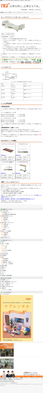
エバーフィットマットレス (8, 144)
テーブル (5, 248)
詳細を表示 (3, 155)
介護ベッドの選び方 (5, 284)
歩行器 (2, 268)
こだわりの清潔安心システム (7, 283)
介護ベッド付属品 (5, 243)
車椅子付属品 (4, 265)
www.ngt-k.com (14, 382)
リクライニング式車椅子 (8, 263)
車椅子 (2, 257)
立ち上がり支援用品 (7, 250)
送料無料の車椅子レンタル (7, 216)
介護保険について (5, 279)
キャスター (5, 252)
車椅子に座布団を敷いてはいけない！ (9, 281)
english (4, 229)
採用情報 (9, 377)
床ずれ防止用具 (4, 253)
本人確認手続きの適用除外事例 (9, 214)
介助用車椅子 (5, 258)
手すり (2, 273)
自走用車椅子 (5, 260)
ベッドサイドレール (22, 144)
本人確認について (6, 212)
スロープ (3, 272)
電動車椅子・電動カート (8, 262)
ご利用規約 (5, 219)
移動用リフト (4, 267)
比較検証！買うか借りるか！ (7, 286)
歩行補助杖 (3, 270)
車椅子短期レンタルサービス (7, 222)
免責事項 (21, 377)
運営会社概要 (24, 9)
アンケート (27, 377)
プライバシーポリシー (35, 377)
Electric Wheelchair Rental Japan (7, 381)
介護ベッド (11, 12)
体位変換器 (3, 255)
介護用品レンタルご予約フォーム (15, 379)
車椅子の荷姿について (6, 237)
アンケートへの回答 (7, 289)
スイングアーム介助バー (8, 162)
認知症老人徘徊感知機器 (6, 275)
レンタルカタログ (5, 294)
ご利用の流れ (31, 9)
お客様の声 (3, 288)
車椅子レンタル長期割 (6, 231)
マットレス (5, 245)
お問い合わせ (38, 9)
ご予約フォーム (6, 221)
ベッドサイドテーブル (23, 162)
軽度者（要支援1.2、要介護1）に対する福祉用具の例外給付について (18, 198)
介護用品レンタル (4, 12)
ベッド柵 (5, 247)
